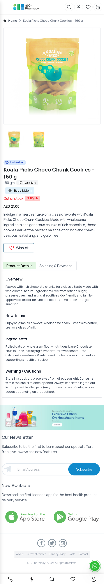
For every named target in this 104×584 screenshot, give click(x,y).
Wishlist (18, 247)
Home (12, 20)
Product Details (19, 265)
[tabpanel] (52, 335)
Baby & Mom (20, 190)
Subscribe (84, 469)
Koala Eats (27, 182)
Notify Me (32, 198)
